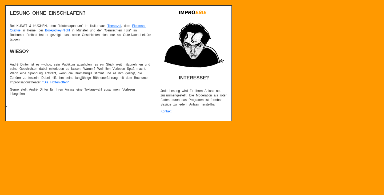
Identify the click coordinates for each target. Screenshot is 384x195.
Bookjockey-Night (57, 30)
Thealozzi (114, 26)
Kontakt (166, 111)
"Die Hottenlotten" (55, 82)
